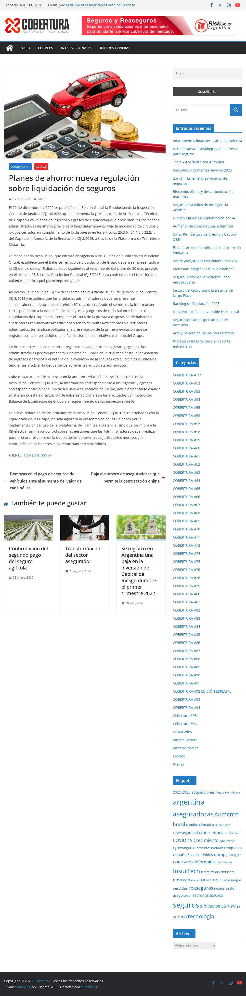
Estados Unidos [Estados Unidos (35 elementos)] (200, 854)
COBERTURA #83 (186, 618)
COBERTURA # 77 (187, 375)
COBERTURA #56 (186, 415)
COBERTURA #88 (186, 658)
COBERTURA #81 (186, 602)
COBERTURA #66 (186, 496)
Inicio (25, 47)
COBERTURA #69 (186, 521)
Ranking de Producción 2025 (196, 303)
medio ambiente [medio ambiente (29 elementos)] (222, 872)
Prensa (178, 764)
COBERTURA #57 (186, 423)
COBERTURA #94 (186, 707)
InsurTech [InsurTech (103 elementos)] (186, 871)
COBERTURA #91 (186, 683)
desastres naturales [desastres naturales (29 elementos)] (210, 848)
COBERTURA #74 (186, 553)
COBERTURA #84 (186, 626)
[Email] (207, 74)
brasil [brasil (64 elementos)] (179, 824)
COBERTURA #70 (186, 529)
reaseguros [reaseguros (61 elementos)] (201, 888)
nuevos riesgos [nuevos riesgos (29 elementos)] (230, 880)
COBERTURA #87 (186, 650)
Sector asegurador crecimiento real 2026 (206, 260)
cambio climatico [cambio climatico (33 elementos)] (200, 824)
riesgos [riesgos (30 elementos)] (219, 888)
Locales (45, 47)
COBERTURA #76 (186, 569)
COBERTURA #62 (186, 464)
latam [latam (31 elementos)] (205, 872)
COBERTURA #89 (186, 667)
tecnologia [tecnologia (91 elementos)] (201, 916)
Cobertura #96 (185, 723)
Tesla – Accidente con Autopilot (198, 162)
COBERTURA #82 (186, 610)
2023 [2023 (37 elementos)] (186, 792)
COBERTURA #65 (186, 488)
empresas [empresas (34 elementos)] (234, 847)
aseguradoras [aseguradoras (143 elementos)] (193, 814)
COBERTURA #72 (186, 545)
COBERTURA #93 (186, 699)
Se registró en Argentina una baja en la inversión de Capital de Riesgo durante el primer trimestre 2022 (138, 571)
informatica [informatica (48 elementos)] (206, 862)
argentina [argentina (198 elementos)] (189, 802)
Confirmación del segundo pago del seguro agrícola (28, 558)
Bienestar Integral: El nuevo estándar (203, 269)
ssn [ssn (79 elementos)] (225, 905)
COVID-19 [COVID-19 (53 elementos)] (183, 840)
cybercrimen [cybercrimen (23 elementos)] (227, 841)
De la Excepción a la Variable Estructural (206, 311)
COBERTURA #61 (186, 456)
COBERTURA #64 (186, 480)
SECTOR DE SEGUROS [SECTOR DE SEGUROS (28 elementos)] (208, 896)
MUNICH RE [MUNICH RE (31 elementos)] (210, 880)
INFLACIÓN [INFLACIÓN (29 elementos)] (185, 862)
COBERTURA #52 (186, 383)
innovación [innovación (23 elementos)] (225, 862)
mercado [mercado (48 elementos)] (181, 879)
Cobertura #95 (185, 715)
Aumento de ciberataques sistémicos (203, 226)
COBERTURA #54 (186, 399)
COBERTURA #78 (186, 577)
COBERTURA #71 (20, 166)
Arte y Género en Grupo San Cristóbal (204, 333)
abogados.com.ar (38, 455)
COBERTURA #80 (186, 594)
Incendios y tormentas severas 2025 (202, 170)
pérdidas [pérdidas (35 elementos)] (180, 888)
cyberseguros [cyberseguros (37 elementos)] (184, 847)
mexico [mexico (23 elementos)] (195, 880)
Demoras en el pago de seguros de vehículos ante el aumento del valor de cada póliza (43, 481)
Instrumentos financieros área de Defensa (100, 5)
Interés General (115, 47)
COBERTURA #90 (186, 675)
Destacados (182, 731)
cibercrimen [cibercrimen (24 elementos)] (222, 825)
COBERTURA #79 (186, 585)
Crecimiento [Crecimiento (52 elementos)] (206, 840)
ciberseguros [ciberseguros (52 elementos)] (212, 832)
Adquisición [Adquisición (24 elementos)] (223, 792)
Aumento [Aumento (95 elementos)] (226, 814)
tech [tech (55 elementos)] (182, 917)
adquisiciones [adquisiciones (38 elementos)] (203, 792)
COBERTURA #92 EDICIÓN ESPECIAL (202, 691)
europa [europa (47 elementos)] (221, 854)
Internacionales (76, 47)
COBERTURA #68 (186, 513)
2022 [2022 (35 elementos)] (177, 792)
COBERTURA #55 (186, 407)
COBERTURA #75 (186, 561)
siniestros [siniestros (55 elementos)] (210, 906)
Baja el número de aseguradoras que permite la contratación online (128, 477)
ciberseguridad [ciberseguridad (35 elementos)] (185, 832)
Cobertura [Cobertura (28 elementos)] (234, 833)
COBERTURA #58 (186, 431)
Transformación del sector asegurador (83, 555)
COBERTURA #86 (186, 642)
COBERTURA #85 (186, 634)
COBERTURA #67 (186, 504)
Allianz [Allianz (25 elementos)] (236, 792)
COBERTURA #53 (186, 391)
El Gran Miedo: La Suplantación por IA (204, 218)
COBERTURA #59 (186, 440)
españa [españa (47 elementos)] (180, 854)
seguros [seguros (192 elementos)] (186, 905)
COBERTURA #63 (186, 472)
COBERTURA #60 (186, 448)
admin (42, 199)
